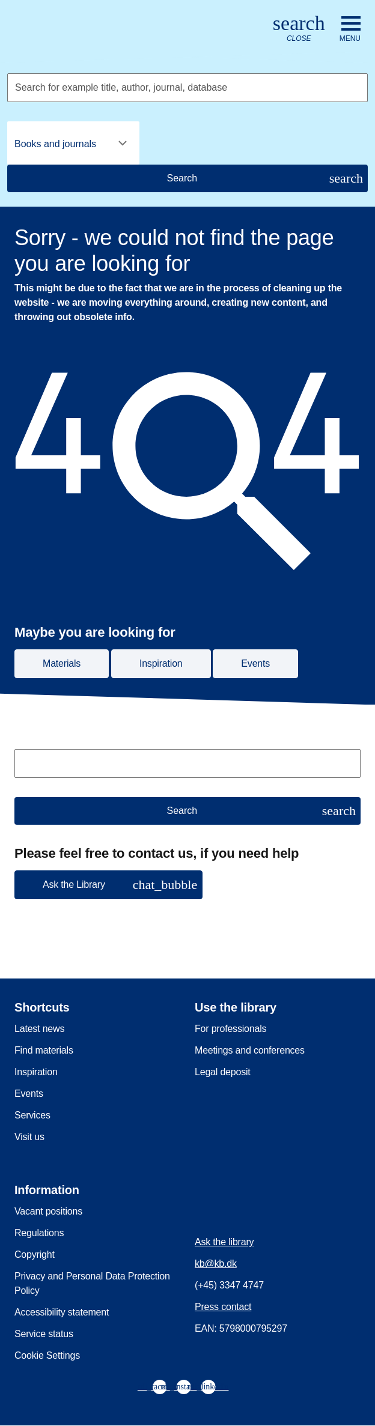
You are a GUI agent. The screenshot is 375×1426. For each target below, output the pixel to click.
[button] (108, 884)
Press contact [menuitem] (223, 1307)
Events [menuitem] (28, 1093)
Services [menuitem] (32, 1115)
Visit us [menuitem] (29, 1137)
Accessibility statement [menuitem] (61, 1312)
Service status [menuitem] (43, 1334)
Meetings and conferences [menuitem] (250, 1050)
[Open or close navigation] (350, 29)
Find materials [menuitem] (43, 1050)
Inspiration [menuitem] (36, 1072)
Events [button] (255, 663)
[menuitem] (160, 1387)
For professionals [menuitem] (230, 1029)
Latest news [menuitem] (39, 1029)
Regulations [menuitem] (39, 1233)
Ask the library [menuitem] (224, 1242)
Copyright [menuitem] (34, 1254)
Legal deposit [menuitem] (223, 1072)
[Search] (187, 178)
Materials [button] (62, 663)
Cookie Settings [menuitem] (47, 1355)
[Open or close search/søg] (299, 29)
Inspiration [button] (161, 663)
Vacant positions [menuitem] (48, 1211)
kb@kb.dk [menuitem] (216, 1263)
